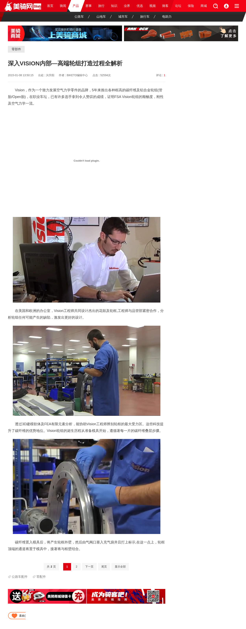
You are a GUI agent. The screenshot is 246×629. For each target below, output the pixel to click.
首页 (50, 5)
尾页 (104, 566)
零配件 (41, 576)
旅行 (101, 5)
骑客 (165, 5)
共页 (51, 566)
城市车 (126, 16)
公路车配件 (20, 576)
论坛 (178, 5)
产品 (76, 5)
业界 (127, 5)
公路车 (82, 16)
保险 (191, 5)
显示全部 (120, 566)
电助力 (167, 16)
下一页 (89, 566)
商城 (204, 5)
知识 (114, 5)
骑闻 (63, 5)
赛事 (88, 5)
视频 (152, 5)
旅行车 (147, 16)
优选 (140, 5)
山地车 (104, 16)
